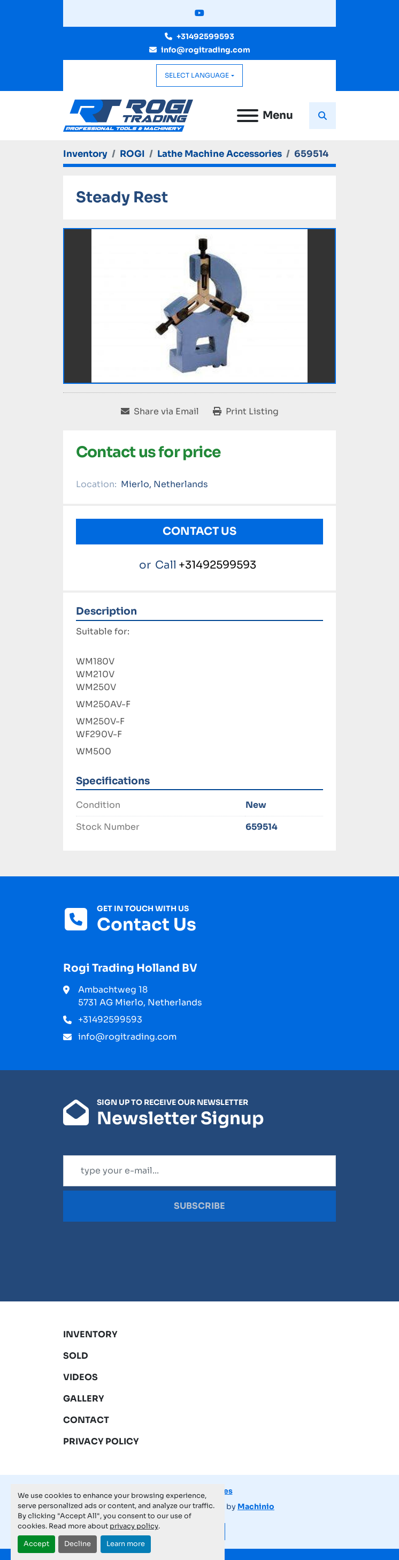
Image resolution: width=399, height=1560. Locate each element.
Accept (36, 1544)
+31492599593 (205, 36)
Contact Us (199, 531)
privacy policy (134, 1526)
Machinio (255, 1506)
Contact (86, 1420)
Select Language (197, 75)
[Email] (199, 1170)
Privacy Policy (101, 1441)
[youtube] (199, 13)
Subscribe (199, 1205)
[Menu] (247, 115)
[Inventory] (85, 154)
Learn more (125, 1544)
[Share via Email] (160, 412)
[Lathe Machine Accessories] (219, 154)
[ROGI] (132, 154)
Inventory (90, 1334)
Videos (80, 1377)
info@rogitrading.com (205, 50)
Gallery (83, 1398)
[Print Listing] (246, 412)
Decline (77, 1544)
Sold (75, 1355)
